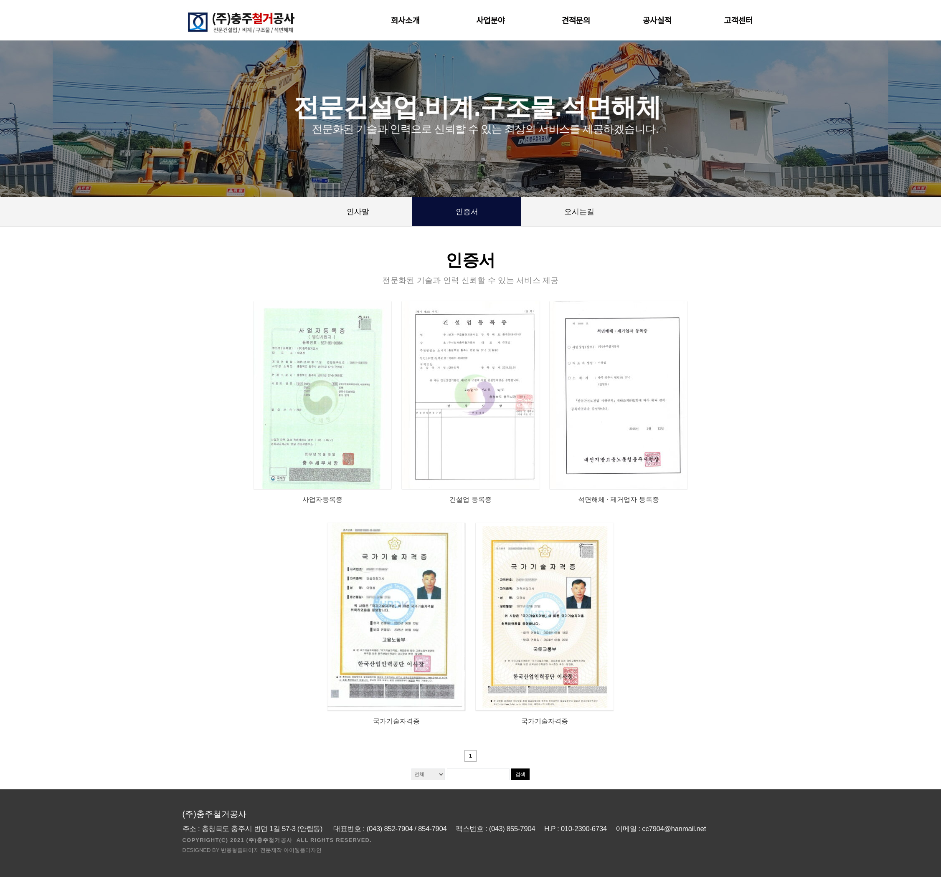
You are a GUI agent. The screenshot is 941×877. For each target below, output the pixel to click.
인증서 (467, 211)
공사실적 (657, 20)
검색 (520, 774)
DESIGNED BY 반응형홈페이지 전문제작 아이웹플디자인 (252, 850)
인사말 (358, 211)
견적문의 (576, 20)
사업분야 (492, 20)
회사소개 (407, 20)
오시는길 (579, 211)
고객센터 (740, 20)
